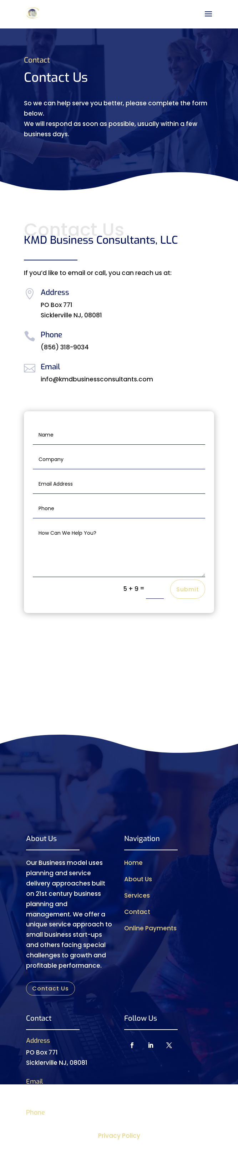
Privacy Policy (119, 1135)
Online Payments (150, 928)
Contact (137, 912)
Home (133, 862)
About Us (138, 879)
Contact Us (50, 988)
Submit (187, 589)
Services (137, 895)
